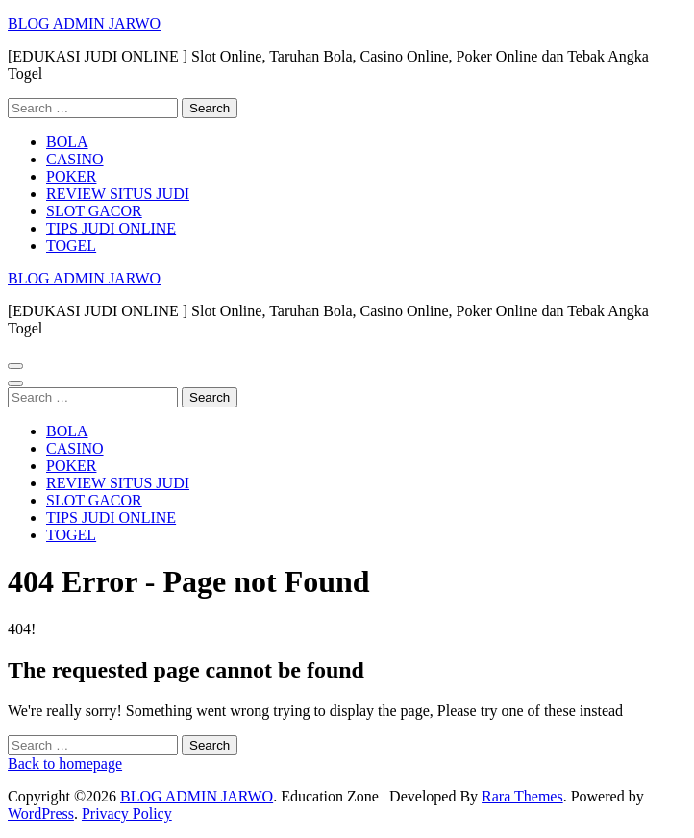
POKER (71, 176)
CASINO (75, 159)
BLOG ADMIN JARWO (84, 23)
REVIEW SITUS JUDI (117, 193)
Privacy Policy (127, 813)
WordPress (41, 813)
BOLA (67, 142)
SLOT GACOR (94, 211)
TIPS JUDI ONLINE (111, 228)
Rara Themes (522, 796)
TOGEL (71, 245)
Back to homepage (65, 763)
